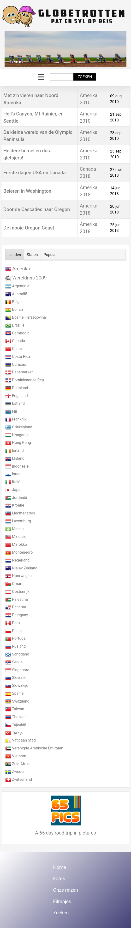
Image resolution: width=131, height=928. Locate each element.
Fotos (59, 878)
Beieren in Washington (27, 191)
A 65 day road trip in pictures (65, 833)
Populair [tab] (51, 254)
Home (59, 867)
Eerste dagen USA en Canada (34, 172)
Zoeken (84, 77)
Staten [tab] (32, 254)
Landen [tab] (14, 254)
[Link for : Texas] (65, 49)
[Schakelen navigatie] (41, 77)
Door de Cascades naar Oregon (36, 209)
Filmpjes (62, 901)
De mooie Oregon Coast (28, 228)
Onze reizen (65, 890)
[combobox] (62, 77)
